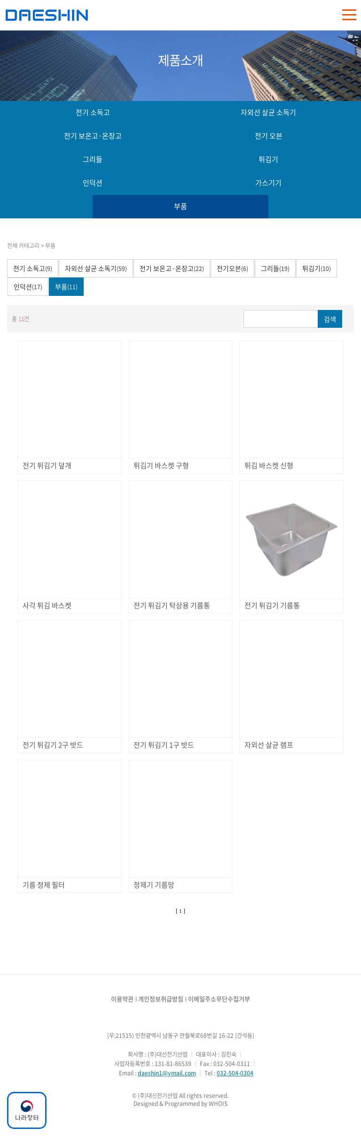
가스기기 (268, 183)
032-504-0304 (235, 1073)
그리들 (92, 159)
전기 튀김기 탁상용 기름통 (171, 605)
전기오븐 (232, 268)
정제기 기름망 (153, 885)
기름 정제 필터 (44, 885)
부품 (180, 206)
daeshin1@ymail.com (167, 1073)
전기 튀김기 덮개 (47, 465)
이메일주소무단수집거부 (219, 998)
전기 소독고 (93, 112)
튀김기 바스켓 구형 (161, 465)
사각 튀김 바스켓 (47, 605)
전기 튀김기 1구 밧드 (163, 745)
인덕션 (92, 183)
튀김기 (268, 159)
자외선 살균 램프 (268, 745)
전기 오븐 (269, 136)
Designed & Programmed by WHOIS (180, 1103)
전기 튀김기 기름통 (272, 605)
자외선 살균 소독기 (268, 112)
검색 (330, 319)
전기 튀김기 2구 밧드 (53, 745)
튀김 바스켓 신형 (268, 465)
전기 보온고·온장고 (93, 136)
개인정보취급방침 (160, 998)
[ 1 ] (180, 911)
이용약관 (122, 998)
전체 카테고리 (23, 245)
